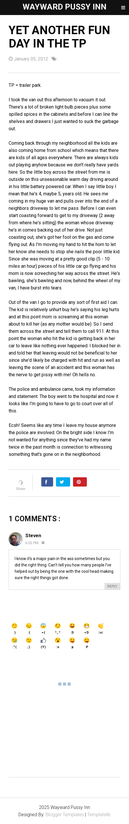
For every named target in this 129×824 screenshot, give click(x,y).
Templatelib (99, 814)
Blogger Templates (65, 814)
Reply (112, 586)
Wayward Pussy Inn (64, 7)
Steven (33, 535)
